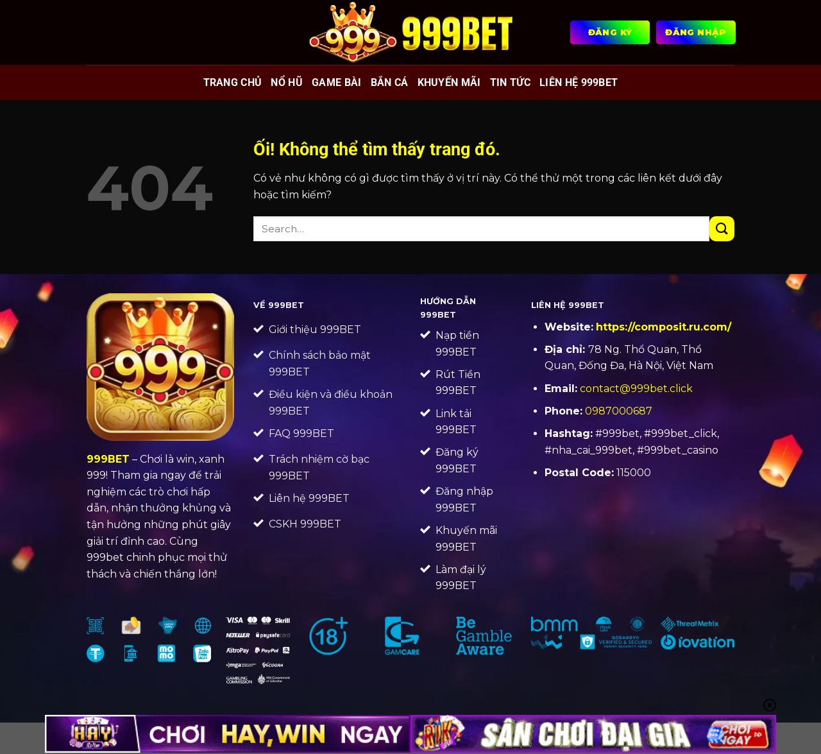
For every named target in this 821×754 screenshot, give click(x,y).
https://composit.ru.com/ (663, 327)
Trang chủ (232, 82)
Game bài (337, 82)
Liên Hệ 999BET (578, 82)
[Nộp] (721, 228)
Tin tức (510, 82)
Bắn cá (390, 82)
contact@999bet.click (636, 388)
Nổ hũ (287, 82)
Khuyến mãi (449, 82)
